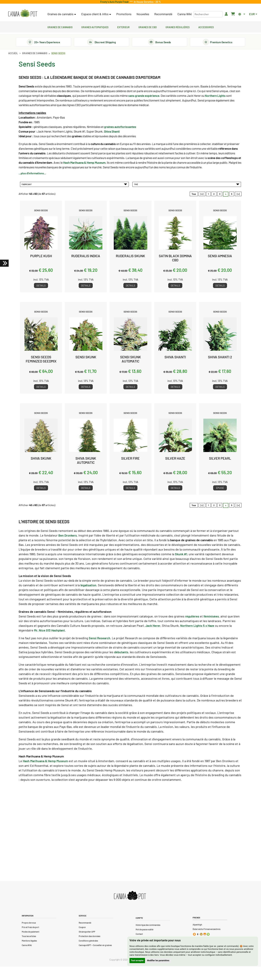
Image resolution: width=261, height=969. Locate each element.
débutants (121, 654)
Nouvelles (143, 14)
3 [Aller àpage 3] (219, 196)
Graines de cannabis (59, 27)
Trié (187, 186)
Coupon (82, 930)
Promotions (123, 14)
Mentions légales (29, 943)
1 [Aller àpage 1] (208, 196)
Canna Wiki (184, 14)
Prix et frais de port (30, 930)
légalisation (88, 587)
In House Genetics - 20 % (147, 1)
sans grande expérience (143, 98)
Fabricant (74, 186)
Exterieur (123, 27)
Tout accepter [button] (137, 960)
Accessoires (206, 27)
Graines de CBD (147, 27)
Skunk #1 (181, 556)
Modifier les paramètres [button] (158, 960)
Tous (194, 196)
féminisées (211, 619)
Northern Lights (215, 98)
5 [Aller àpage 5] (231, 196)
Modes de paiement (30, 934)
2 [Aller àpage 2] (214, 196)
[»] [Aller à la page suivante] (238, 196)
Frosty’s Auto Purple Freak (115, 1)
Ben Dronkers (67, 538)
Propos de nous (29, 925)
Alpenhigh (197, 927)
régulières (192, 619)
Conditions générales (88, 943)
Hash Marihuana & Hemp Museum (45, 763)
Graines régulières (178, 27)
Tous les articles (29, 939)
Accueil (13, 55)
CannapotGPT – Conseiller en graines (95, 948)
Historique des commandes (148, 927)
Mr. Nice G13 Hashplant (49, 633)
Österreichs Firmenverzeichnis (206, 931)
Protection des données (89, 939)
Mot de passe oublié (144, 932)
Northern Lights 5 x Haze (197, 628)
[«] (202, 196)
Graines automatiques (94, 27)
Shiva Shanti (112, 134)
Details (41, 287)
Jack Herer (152, 628)
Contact (139, 936)
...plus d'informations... (32, 175)
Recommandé (163, 14)
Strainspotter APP (87, 934)
